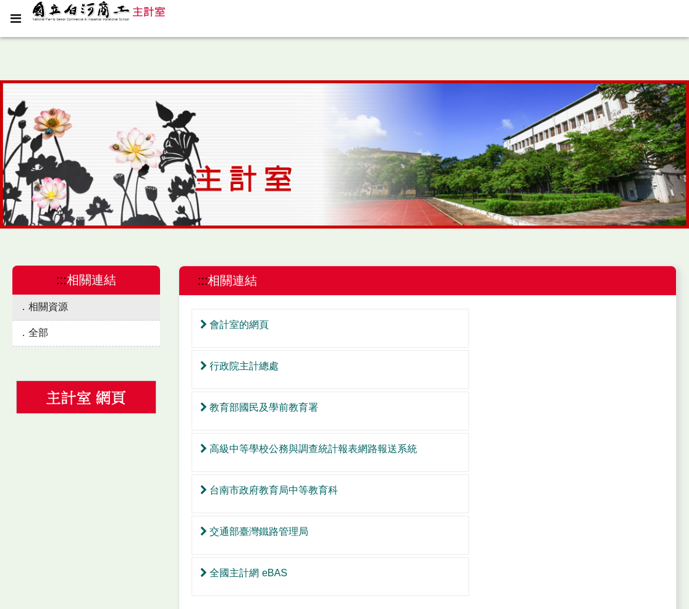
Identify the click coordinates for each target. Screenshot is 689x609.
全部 (38, 332)
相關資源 (48, 306)
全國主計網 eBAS (242, 448)
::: (61, 280)
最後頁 (453, 506)
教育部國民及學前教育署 (258, 366)
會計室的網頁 (233, 324)
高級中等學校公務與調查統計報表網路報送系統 (543, 366)
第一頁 (402, 506)
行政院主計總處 (474, 324)
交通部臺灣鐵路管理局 (489, 407)
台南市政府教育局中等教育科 (268, 407)
